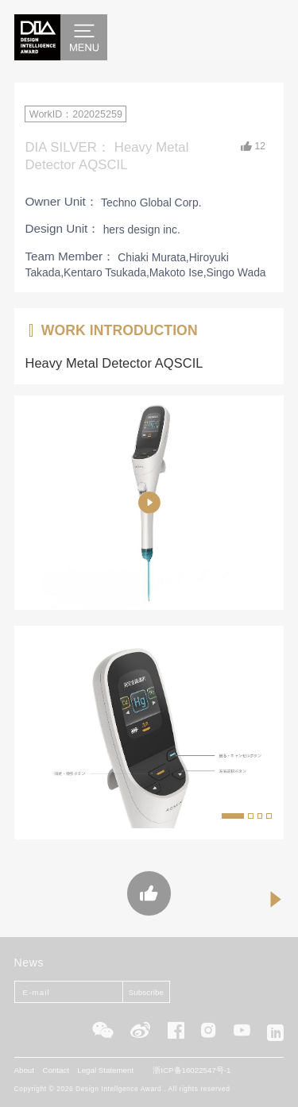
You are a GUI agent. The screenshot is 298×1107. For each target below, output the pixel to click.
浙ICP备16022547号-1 (191, 1070)
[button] (233, 816)
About (24, 1070)
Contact (55, 1070)
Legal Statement (105, 1070)
